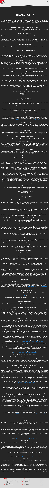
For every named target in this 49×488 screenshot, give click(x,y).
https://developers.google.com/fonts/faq (37, 454)
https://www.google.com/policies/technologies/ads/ (25, 352)
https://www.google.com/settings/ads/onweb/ (33, 341)
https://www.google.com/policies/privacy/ (30, 456)
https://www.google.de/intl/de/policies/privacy (25, 438)
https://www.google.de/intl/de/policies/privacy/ (25, 472)
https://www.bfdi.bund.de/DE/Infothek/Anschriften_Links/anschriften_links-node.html (25, 119)
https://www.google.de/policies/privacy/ (26, 382)
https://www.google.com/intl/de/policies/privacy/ (14, 413)
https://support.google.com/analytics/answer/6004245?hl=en (26, 298)
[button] (47, 1)
